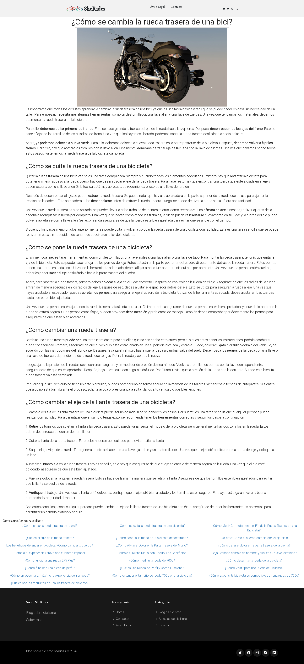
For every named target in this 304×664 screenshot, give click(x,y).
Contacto (176, 7)
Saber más (34, 620)
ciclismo (162, 625)
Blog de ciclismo (168, 612)
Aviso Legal (157, 7)
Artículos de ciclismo (171, 619)
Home (118, 612)
